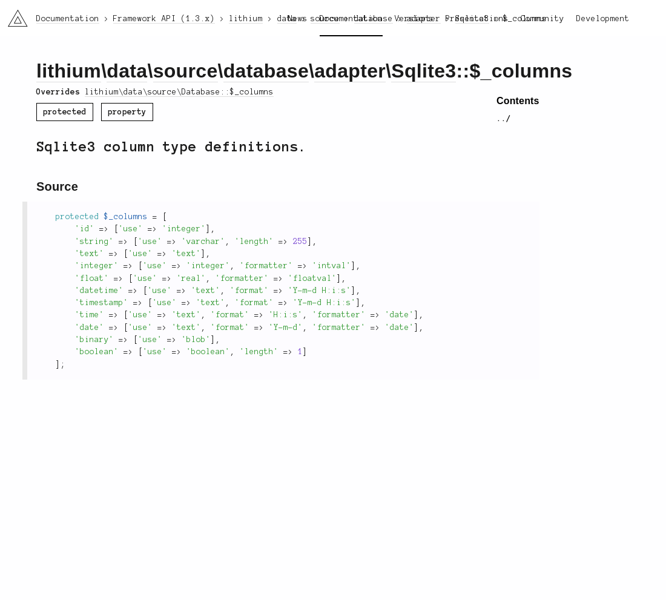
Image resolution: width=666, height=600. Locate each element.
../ (503, 118)
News (298, 19)
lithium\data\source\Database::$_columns (179, 92)
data (127, 71)
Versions (414, 19)
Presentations (477, 19)
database (266, 71)
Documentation (351, 19)
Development (603, 19)
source (185, 71)
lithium (68, 71)
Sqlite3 (423, 71)
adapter (350, 71)
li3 (13, 14)
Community (542, 19)
